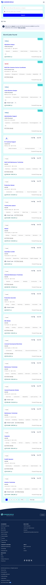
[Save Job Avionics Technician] (39, 481)
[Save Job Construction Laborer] (39, 204)
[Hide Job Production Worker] (33, 184)
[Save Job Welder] (39, 227)
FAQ (24, 548)
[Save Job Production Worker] (39, 184)
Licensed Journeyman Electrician (23, 347)
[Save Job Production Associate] (39, 297)
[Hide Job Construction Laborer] (33, 204)
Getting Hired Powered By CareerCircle (31, 532)
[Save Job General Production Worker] (39, 389)
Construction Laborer (23, 209)
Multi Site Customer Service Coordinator (23, 68)
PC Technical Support (23, 145)
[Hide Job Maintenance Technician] (33, 366)
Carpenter (23, 439)
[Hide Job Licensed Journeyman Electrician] (33, 343)
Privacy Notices (4, 572)
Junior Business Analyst (23, 91)
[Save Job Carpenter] (39, 435)
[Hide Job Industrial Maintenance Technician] (33, 274)
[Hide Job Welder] (33, 227)
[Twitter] (31, 561)
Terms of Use (3, 570)
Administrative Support (23, 118)
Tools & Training (4, 534)
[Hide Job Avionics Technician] (33, 481)
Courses (3, 538)
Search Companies (4, 532)
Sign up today (21, 27)
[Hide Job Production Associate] (33, 297)
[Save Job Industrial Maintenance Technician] (39, 274)
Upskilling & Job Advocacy (5, 546)
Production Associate (23, 301)
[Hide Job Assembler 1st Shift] (33, 251)
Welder (23, 232)
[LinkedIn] (29, 561)
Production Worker (23, 188)
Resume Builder (5, 536)
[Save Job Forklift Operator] (39, 458)
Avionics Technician (23, 485)
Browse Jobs (3, 530)
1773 (22, 503)
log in (13, 26)
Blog (2, 554)
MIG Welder (23, 324)
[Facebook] (24, 561)
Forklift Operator (23, 462)
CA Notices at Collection (5, 580)
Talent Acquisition (27, 525)
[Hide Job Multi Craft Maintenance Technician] (33, 161)
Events (2, 556)
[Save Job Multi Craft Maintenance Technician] (39, 161)
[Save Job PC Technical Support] (39, 141)
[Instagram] (27, 561)
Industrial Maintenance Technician (23, 278)
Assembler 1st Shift (23, 255)
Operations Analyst (23, 44)
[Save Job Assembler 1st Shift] (39, 251)
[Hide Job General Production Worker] (33, 389)
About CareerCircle (27, 546)
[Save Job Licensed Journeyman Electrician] (39, 343)
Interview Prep (4, 540)
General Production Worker (23, 393)
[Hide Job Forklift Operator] (33, 458)
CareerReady (3, 548)
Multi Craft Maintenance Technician (23, 165)
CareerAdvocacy (4, 550)
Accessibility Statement (5, 574)
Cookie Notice (3, 578)
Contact (42, 514)
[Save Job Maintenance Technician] (39, 366)
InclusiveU (25, 530)
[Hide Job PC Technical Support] (33, 141)
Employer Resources (5, 558)
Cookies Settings (4, 576)
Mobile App (4, 542)
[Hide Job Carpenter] (33, 435)
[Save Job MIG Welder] (39, 320)
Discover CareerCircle (5, 525)
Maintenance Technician (23, 370)
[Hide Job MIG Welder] (33, 320)
